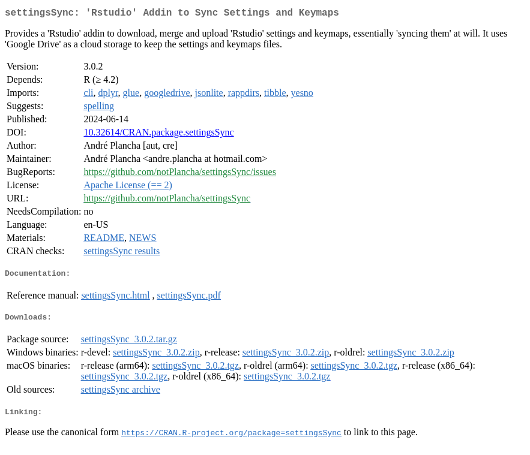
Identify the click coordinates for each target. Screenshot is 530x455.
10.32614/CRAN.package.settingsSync (158, 134)
